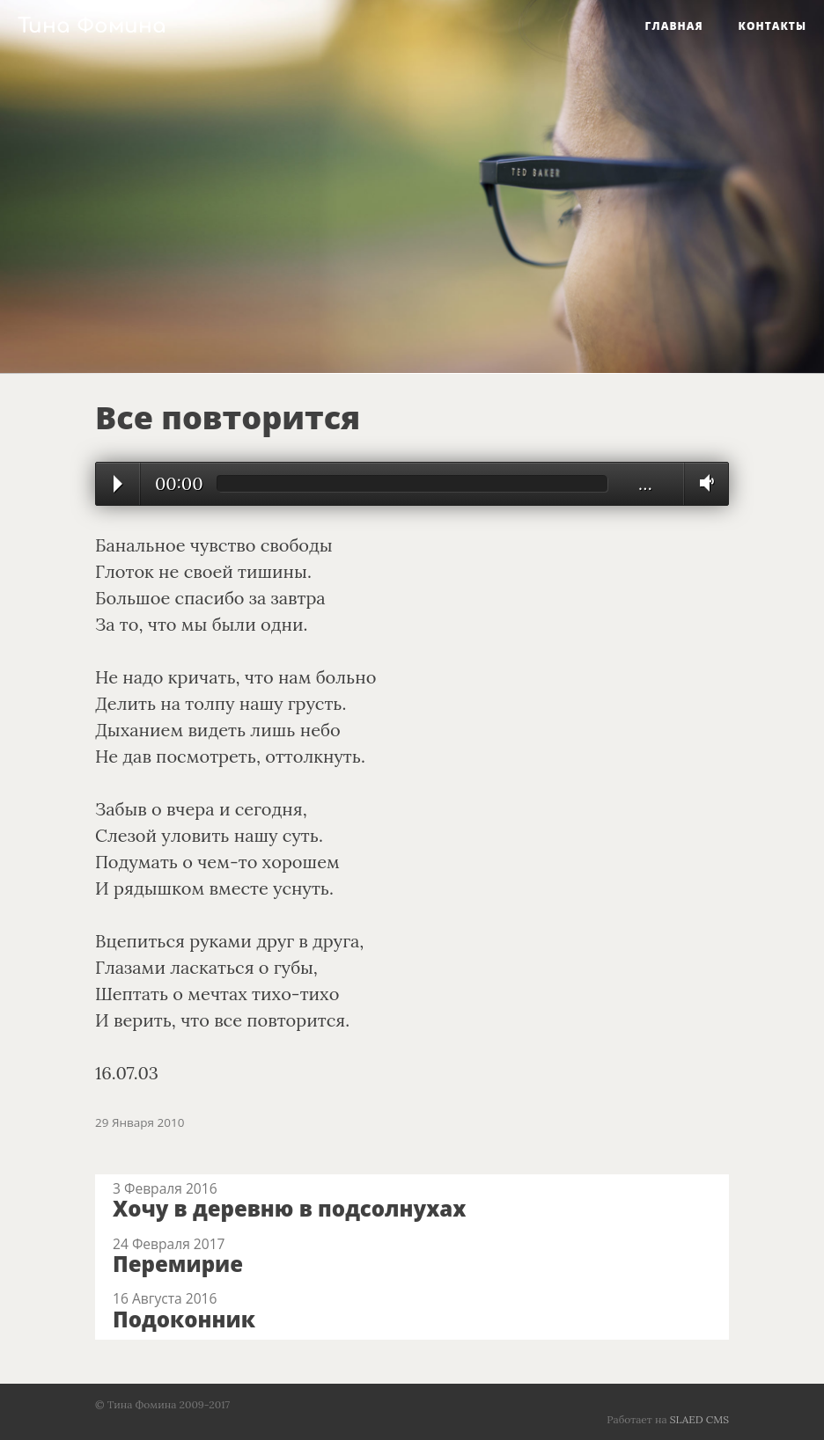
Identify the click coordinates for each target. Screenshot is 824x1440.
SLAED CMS (699, 1419)
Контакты (772, 25)
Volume (702, 482)
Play (118, 484)
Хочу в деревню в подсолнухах (289, 1208)
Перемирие (178, 1263)
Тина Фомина (92, 26)
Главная (674, 25)
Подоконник (184, 1319)
